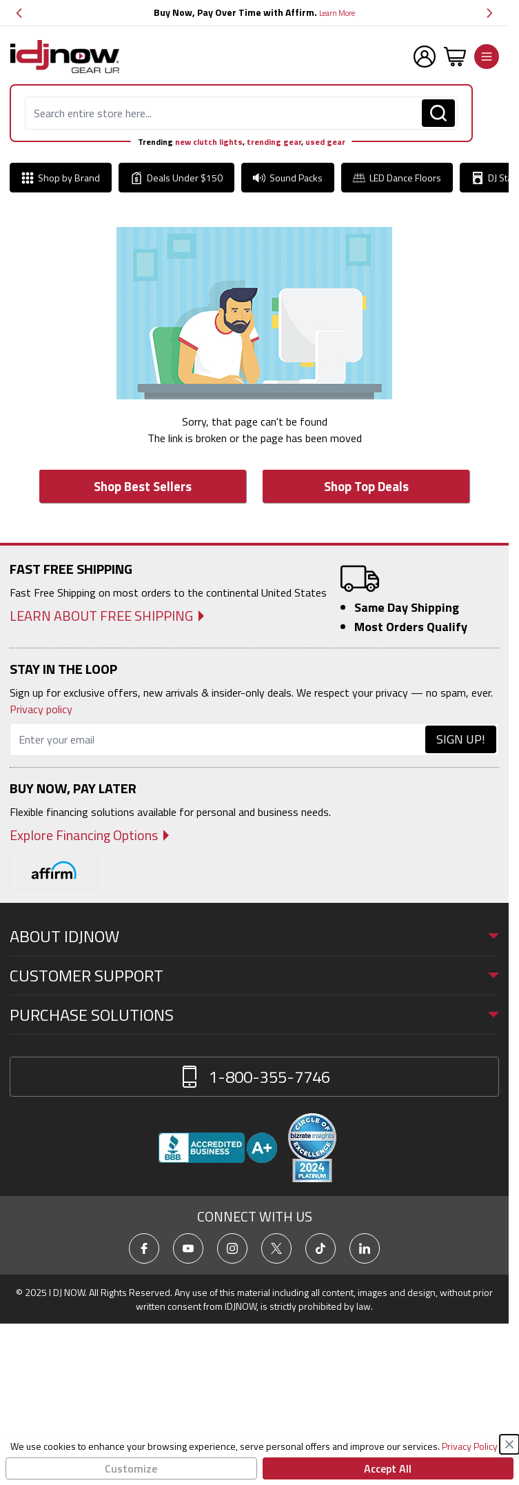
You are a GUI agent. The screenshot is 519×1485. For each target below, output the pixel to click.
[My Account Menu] (424, 56)
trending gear (274, 141)
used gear (325, 141)
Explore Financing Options (84, 835)
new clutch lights (209, 141)
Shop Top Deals (366, 486)
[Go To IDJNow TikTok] (320, 1248)
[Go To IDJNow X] (276, 1248)
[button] (19, 13)
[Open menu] (486, 56)
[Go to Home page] (65, 56)
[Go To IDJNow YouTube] (188, 1248)
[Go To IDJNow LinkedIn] (364, 1248)
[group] (254, 13)
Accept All (387, 1468)
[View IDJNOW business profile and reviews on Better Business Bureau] (218, 1148)
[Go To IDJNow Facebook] (144, 1248)
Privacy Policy (470, 1446)
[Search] (438, 113)
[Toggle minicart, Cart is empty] (454, 56)
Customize (131, 1468)
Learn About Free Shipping (101, 616)
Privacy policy (41, 709)
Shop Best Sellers (143, 486)
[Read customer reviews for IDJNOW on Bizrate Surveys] (312, 1147)
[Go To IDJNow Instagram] (232, 1248)
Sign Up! (460, 739)
